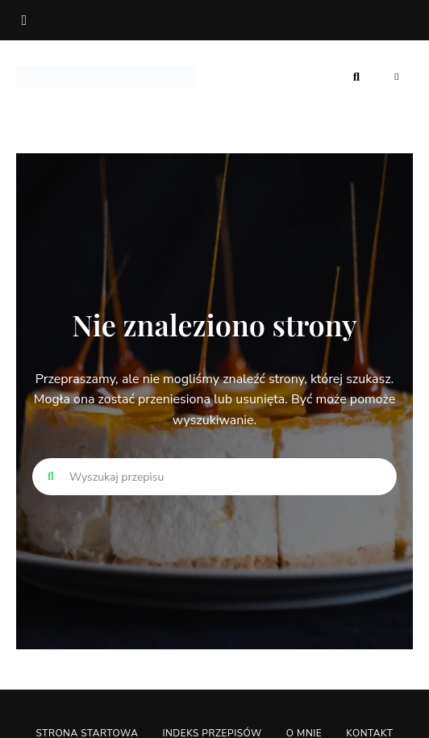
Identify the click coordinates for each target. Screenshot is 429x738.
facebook (24, 20)
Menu (397, 76)
